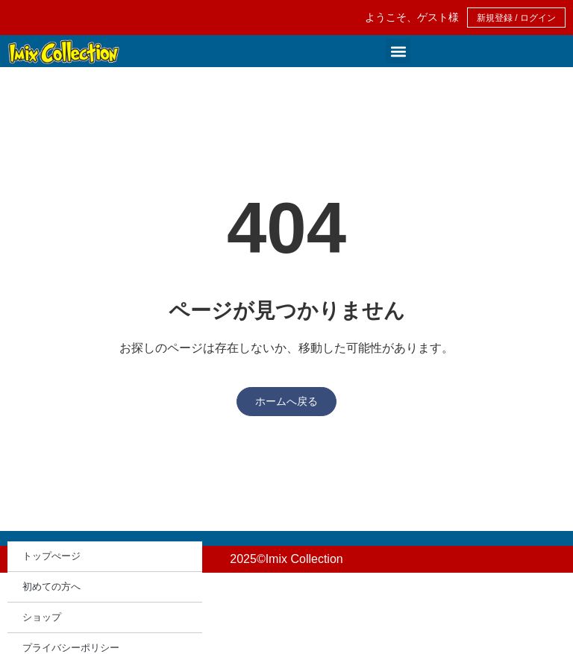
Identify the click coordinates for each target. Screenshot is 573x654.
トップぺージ (51, 556)
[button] (398, 51)
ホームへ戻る (286, 401)
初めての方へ (51, 586)
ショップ (41, 617)
